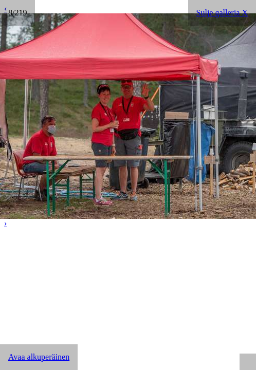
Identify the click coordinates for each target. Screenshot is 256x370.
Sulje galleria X (222, 12)
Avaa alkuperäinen (38, 357)
